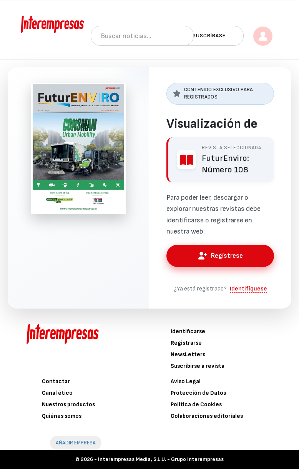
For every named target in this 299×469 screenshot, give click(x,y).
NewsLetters (188, 354)
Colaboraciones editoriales (207, 416)
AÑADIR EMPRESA (76, 442)
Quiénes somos (61, 416)
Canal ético (57, 393)
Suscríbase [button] (209, 35)
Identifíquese (248, 288)
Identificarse (188, 331)
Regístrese (220, 255)
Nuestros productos (68, 404)
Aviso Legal (186, 381)
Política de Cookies (196, 404)
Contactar (56, 381)
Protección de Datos (198, 393)
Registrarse (186, 343)
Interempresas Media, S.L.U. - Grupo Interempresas (161, 459)
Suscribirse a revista (197, 366)
